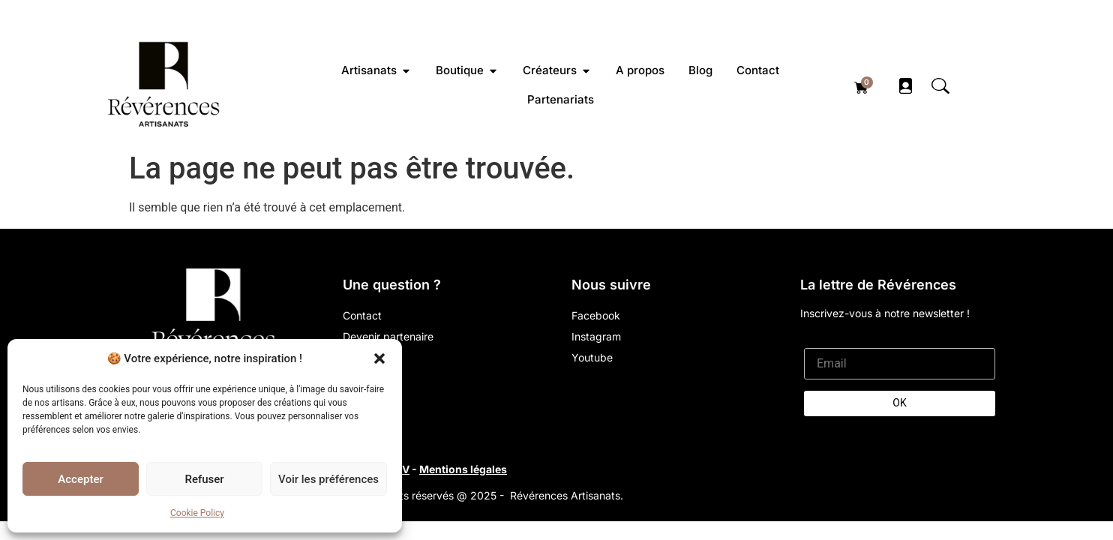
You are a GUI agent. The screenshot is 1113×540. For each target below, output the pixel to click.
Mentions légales (463, 469)
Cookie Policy (197, 513)
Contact (362, 315)
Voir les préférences (328, 479)
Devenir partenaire (388, 336)
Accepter (80, 479)
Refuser (204, 479)
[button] (379, 358)
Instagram (596, 336)
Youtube (592, 357)
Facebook (596, 315)
